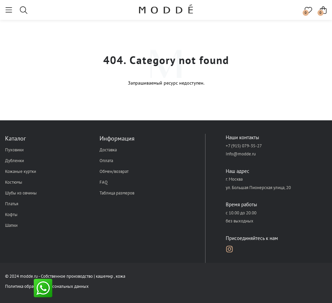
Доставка (108, 150)
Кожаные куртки (20, 171)
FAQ (104, 182)
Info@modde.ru (241, 154)
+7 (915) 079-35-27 (244, 146)
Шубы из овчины (21, 193)
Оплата (106, 160)
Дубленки (14, 160)
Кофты (11, 214)
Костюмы (13, 182)
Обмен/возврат (114, 171)
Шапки (11, 225)
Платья (11, 204)
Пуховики (14, 150)
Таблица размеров (117, 193)
